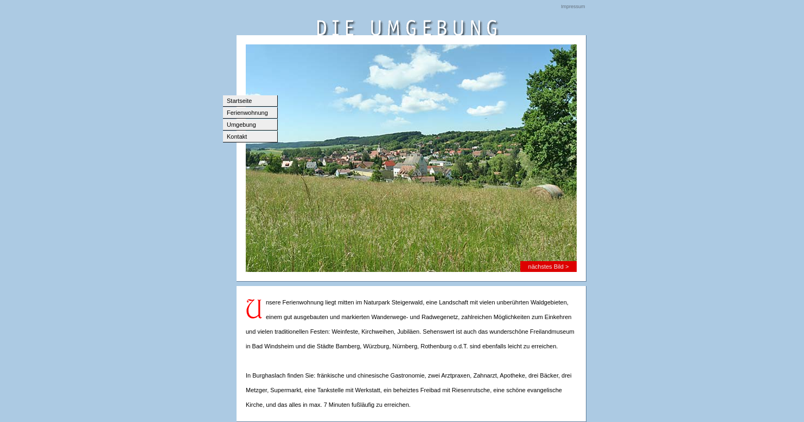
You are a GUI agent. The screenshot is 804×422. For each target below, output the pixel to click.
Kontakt (237, 136)
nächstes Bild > (548, 266)
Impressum (573, 6)
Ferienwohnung (247, 112)
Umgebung (241, 124)
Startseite (239, 101)
